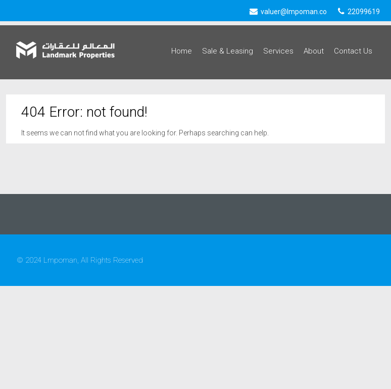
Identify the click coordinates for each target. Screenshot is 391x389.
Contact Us (353, 51)
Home (181, 51)
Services (278, 51)
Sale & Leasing (227, 51)
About (314, 51)
